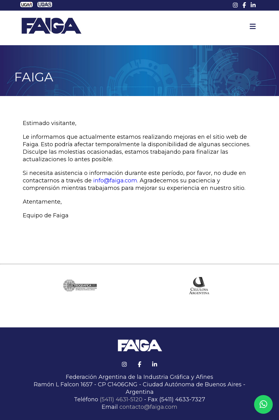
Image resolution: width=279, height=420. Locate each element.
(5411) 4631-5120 (121, 399)
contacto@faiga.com (148, 406)
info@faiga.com (115, 180)
